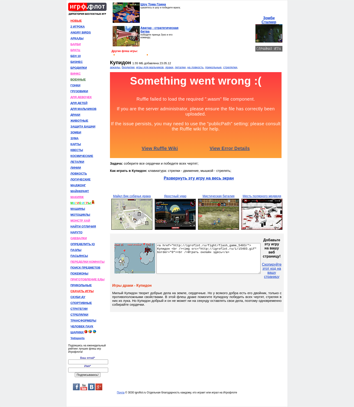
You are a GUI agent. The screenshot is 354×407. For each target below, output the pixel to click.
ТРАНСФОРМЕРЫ (83, 320)
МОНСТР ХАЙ (80, 220)
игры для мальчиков (150, 67)
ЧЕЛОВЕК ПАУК (81, 326)
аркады (115, 67)
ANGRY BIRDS (80, 32)
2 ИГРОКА (77, 26)
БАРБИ (75, 44)
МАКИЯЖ (77, 197)
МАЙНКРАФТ (79, 191)
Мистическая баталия (218, 196)
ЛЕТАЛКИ (77, 161)
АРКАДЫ (77, 38)
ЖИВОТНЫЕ (79, 120)
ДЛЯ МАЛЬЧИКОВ (83, 109)
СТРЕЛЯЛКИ (79, 314)
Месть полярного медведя (262, 196)
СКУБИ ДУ (77, 297)
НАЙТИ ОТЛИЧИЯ (83, 226)
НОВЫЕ (76, 20)
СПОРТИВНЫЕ (81, 303)
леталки (180, 67)
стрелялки (230, 67)
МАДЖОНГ (78, 185)
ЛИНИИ (75, 167)
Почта (120, 392)
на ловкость (195, 67)
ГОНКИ (75, 85)
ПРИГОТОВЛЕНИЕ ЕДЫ (87, 279)
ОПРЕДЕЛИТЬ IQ (82, 244)
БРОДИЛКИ (78, 67)
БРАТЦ (75, 50)
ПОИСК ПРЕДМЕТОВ (85, 267)
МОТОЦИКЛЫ (80, 214)
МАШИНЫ (77, 209)
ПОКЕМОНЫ (79, 273)
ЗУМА (74, 138)
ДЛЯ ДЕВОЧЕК (81, 97)
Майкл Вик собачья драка (132, 196)
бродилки (128, 67)
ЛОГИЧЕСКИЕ (80, 179)
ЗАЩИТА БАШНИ (82, 126)
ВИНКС (75, 73)
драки (169, 67)
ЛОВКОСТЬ (78, 173)
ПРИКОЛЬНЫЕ (81, 285)
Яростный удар (175, 196)
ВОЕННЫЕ (78, 79)
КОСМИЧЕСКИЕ (81, 156)
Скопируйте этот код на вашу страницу (284, 271)
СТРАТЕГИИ (79, 308)
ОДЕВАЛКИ (78, 238)
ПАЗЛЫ (75, 250)
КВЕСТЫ (76, 150)
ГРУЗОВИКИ (79, 91)
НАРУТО (76, 232)
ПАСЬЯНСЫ (79, 256)
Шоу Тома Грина (153, 4)
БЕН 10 (75, 56)
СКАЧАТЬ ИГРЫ (82, 291)
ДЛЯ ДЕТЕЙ (78, 103)
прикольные (213, 67)
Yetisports (77, 338)
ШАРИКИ (83, 332)
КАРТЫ (75, 144)
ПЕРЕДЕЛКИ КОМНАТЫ (87, 261)
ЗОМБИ (75, 132)
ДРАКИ (75, 114)
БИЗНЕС (76, 62)
